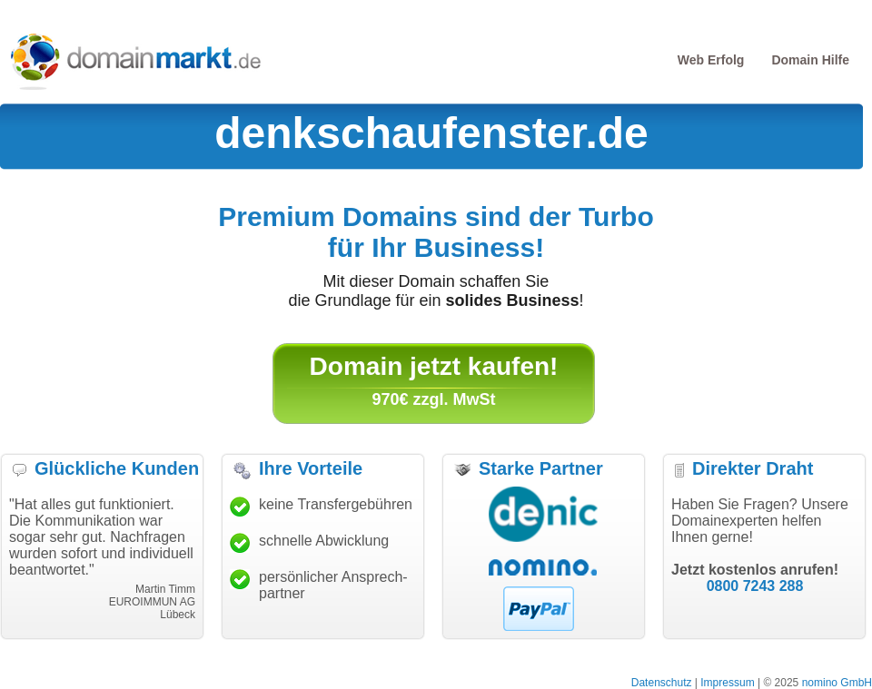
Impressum (727, 682)
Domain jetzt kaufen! (434, 366)
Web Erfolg (711, 60)
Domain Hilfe (810, 60)
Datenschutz (661, 682)
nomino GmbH (837, 682)
